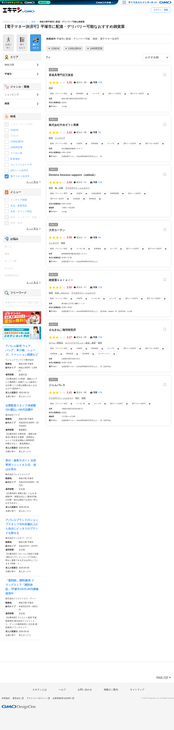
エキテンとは (39, 689)
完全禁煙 (85, 354)
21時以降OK (96, 193)
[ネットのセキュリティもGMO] (26, 2)
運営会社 (18, 698)
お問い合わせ (85, 689)
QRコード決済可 (114, 93)
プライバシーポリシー (38, 698)
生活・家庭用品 (18, 205)
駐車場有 (79, 93)
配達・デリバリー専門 (58, 193)
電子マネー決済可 (137, 93)
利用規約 (6, 698)
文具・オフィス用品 (21, 211)
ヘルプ (62, 689)
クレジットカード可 (21, 164)
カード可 (95, 93)
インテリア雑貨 (18, 199)
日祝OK (79, 143)
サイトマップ (137, 689)
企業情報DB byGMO (63, 698)
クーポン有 (80, 248)
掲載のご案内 (111, 689)
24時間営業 (114, 193)
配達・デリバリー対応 (58, 93)
